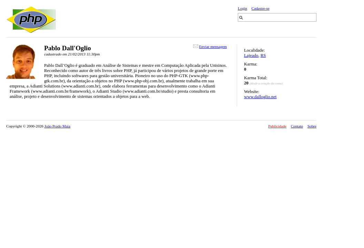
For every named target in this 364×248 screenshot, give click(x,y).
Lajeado (251, 55)
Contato (297, 126)
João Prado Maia (57, 126)
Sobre (311, 126)
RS (263, 55)
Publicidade (277, 126)
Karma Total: (255, 77)
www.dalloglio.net (260, 96)
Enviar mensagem (213, 46)
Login (242, 8)
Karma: (250, 64)
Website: (251, 91)
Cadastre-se (261, 8)
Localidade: (254, 50)
